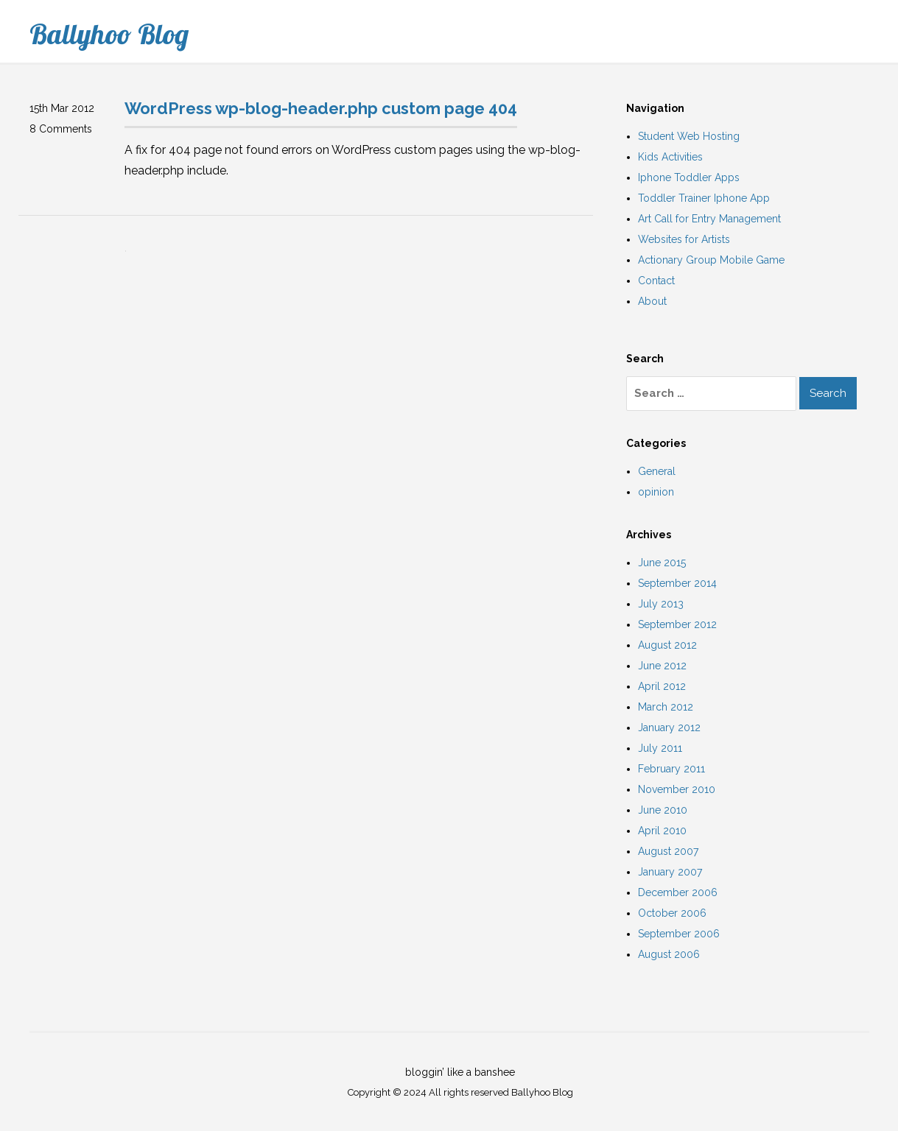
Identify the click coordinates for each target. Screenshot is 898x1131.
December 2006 (678, 892)
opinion (656, 492)
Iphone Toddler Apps (689, 177)
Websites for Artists (684, 239)
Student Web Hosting (689, 136)
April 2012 (662, 686)
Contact (656, 280)
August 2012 (667, 645)
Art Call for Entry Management (709, 219)
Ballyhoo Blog (109, 34)
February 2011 (671, 769)
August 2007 (668, 851)
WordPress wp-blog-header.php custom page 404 (320, 108)
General (657, 471)
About (652, 301)
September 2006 (679, 934)
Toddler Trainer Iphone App (704, 198)
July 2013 (661, 604)
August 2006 (669, 954)
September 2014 (677, 583)
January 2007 (670, 872)
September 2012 (677, 624)
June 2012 (662, 666)
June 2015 (662, 562)
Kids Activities (670, 157)
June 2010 (662, 810)
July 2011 (660, 748)
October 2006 (672, 913)
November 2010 (676, 789)
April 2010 (662, 830)
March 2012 (665, 707)
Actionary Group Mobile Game (711, 260)
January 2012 (669, 727)
